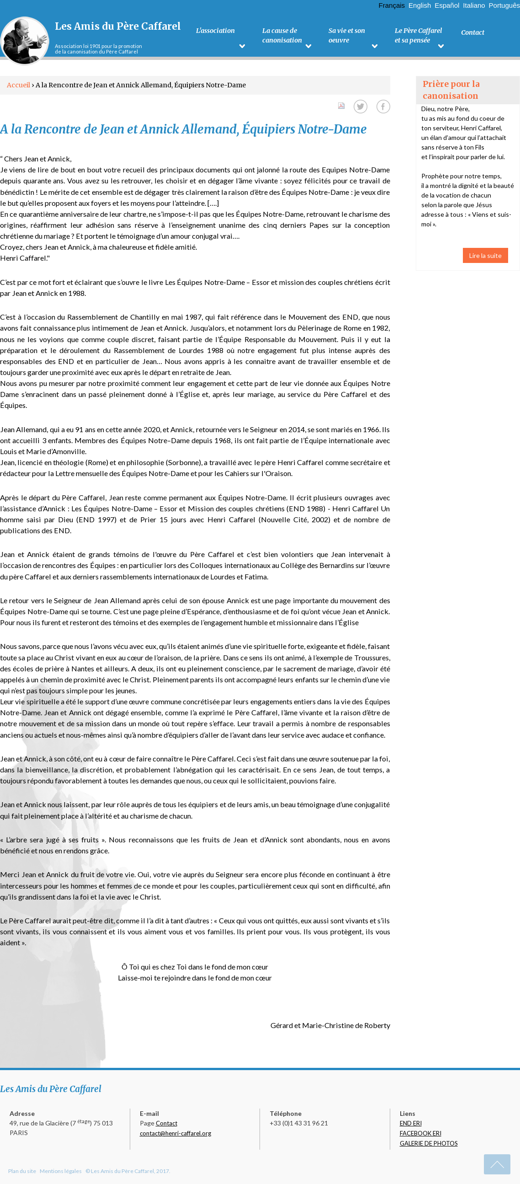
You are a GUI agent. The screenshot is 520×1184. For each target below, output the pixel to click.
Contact (166, 1123)
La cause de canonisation (281, 37)
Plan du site (22, 1171)
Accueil (18, 85)
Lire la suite (485, 255)
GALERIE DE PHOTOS (429, 1143)
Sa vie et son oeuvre (346, 37)
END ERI (411, 1123)
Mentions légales (61, 1171)
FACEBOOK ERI (420, 1133)
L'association (215, 32)
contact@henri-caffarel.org (175, 1133)
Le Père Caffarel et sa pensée (418, 37)
